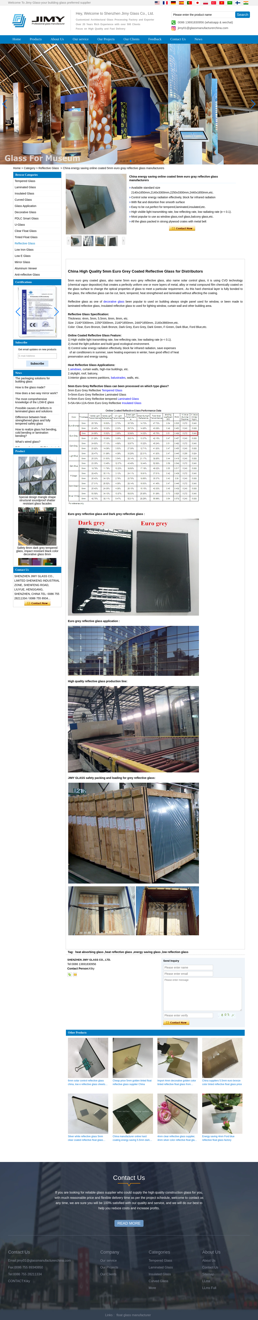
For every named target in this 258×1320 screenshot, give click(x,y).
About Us (57, 39)
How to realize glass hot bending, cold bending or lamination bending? (36, 434)
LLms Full (209, 1288)
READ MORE (128, 1223)
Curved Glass (23, 199)
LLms (206, 1281)
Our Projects (106, 39)
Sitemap (208, 1274)
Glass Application (25, 206)
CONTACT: (16, 1281)
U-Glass (20, 224)
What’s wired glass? (27, 443)
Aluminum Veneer (26, 268)
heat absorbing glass (89, 952)
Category (29, 168)
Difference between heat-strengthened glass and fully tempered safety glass (32, 422)
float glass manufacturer (134, 1315)
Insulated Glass (24, 193)
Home (16, 39)
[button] (121, 161)
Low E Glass (23, 255)
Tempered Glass (25, 181)
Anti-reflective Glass (27, 274)
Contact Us (178, 39)
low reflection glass (175, 952)
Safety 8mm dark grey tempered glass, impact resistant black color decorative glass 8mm (37, 553)
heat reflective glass (118, 952)
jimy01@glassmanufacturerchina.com (203, 28)
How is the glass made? (30, 389)
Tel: (10, 1274)
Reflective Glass (48, 168)
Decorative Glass (25, 212)
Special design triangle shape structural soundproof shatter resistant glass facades (37, 502)
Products (36, 39)
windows (75, 369)
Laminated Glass (25, 187)
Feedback (154, 39)
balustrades (118, 377)
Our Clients (131, 39)
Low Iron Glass (24, 249)
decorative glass (113, 301)
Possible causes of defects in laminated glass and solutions (33, 411)
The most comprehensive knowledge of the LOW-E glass (34, 402)
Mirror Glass (22, 262)
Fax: (11, 1267)
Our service (81, 39)
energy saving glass (147, 952)
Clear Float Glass (25, 231)
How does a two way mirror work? (36, 395)
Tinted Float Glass (26, 237)
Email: (12, 1260)
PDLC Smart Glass (26, 218)
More (152, 1288)
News (198, 39)
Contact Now (37, 603)
